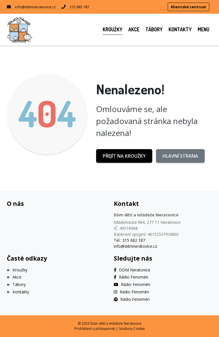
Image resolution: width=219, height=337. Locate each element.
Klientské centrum (188, 6)
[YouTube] (132, 284)
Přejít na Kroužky (124, 156)
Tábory (16, 284)
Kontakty (18, 292)
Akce (14, 277)
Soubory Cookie (132, 328)
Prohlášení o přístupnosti (94, 328)
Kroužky (17, 270)
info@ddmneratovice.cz (35, 6)
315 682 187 (79, 6)
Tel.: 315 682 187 (129, 240)
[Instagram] (131, 292)
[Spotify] (132, 299)
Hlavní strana (180, 156)
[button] (203, 29)
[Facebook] (132, 270)
